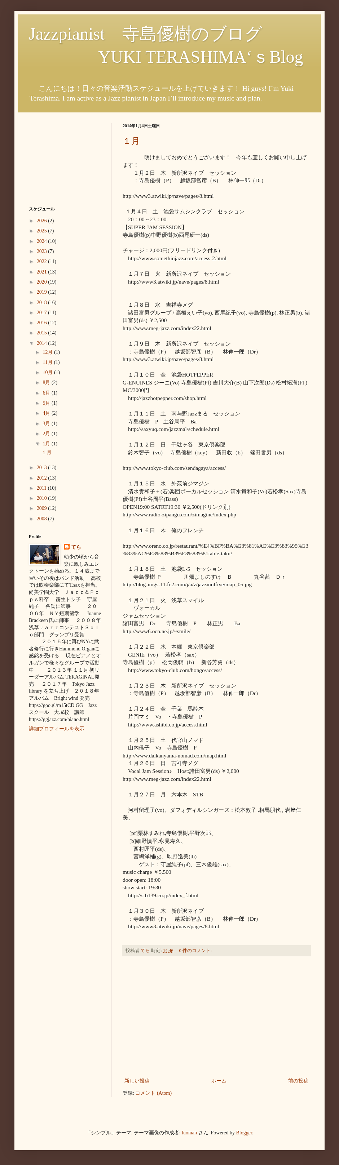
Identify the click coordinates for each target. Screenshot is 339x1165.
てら (76, 547)
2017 (42, 312)
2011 (42, 488)
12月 (48, 352)
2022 (42, 261)
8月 (47, 382)
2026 (42, 220)
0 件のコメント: (196, 950)
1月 (47, 443)
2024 (42, 241)
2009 (42, 508)
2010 (42, 498)
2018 (42, 302)
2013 (42, 467)
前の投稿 (298, 1081)
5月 (47, 403)
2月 (47, 433)
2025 (42, 231)
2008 (42, 518)
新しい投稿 (137, 1081)
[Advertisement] (216, 1016)
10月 (48, 372)
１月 (131, 141)
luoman (189, 1132)
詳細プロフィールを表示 (56, 729)
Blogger (244, 1132)
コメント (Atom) (153, 1093)
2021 (42, 272)
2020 (42, 282)
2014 (42, 343)
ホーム (218, 1081)
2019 (42, 292)
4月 (47, 413)
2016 (42, 322)
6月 (47, 393)
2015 (42, 332)
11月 (48, 362)
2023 (42, 251)
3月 (47, 423)
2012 (42, 478)
